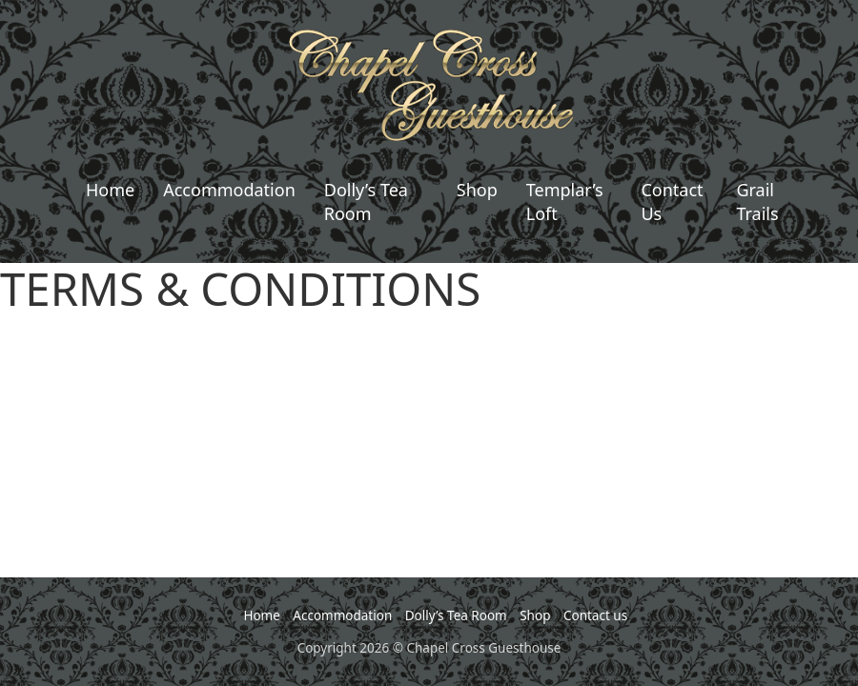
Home (110, 189)
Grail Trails (757, 201)
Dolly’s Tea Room (366, 201)
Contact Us (672, 201)
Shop (477, 189)
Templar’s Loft (564, 201)
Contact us (595, 615)
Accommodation (229, 189)
